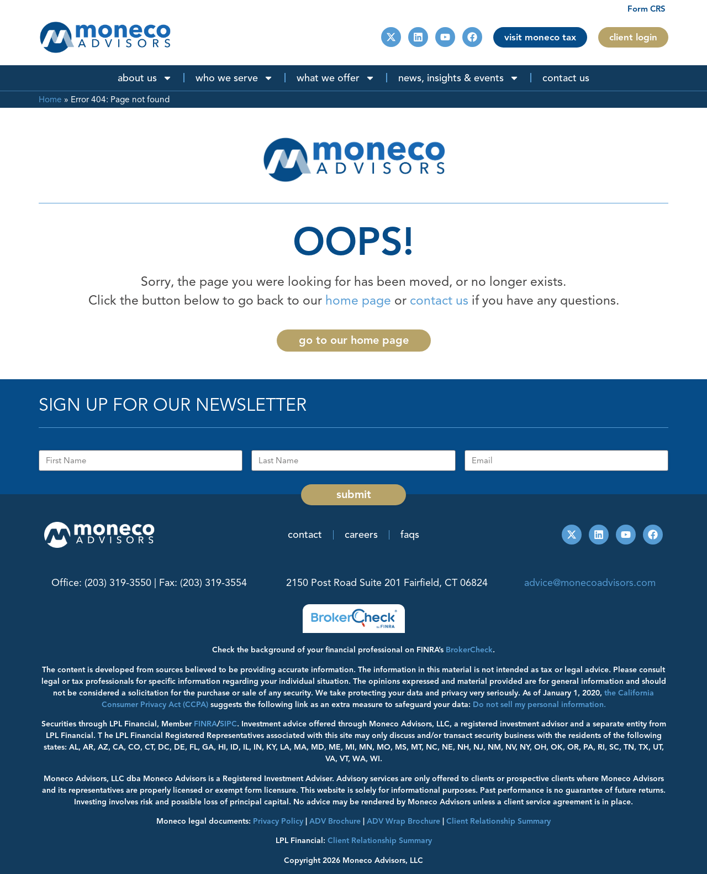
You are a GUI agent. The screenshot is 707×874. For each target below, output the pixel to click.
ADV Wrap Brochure (403, 821)
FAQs (409, 534)
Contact (305, 534)
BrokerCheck (469, 650)
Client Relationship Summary (380, 840)
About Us (145, 77)
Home (50, 99)
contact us (439, 300)
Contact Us (565, 78)
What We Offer (336, 77)
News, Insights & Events (458, 77)
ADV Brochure (335, 821)
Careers (361, 534)
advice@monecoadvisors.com (590, 583)
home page (358, 300)
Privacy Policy (278, 821)
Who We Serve (234, 77)
